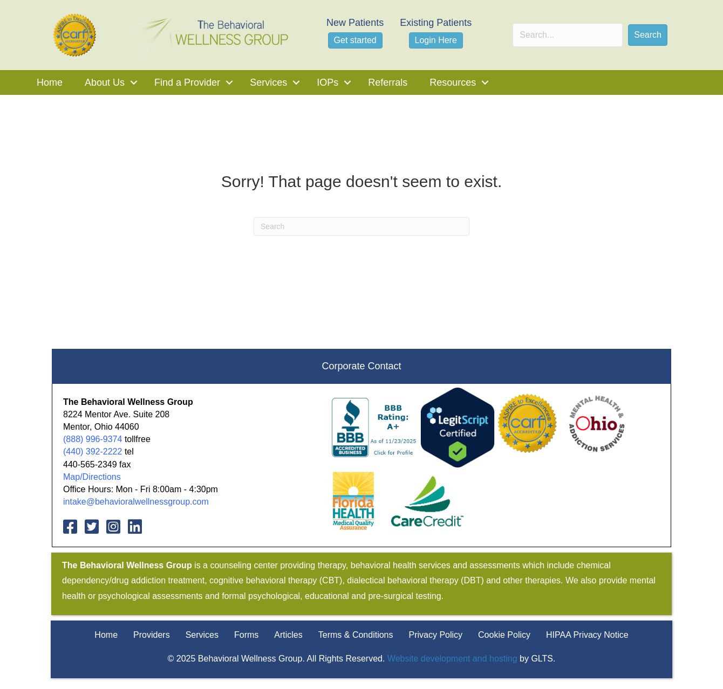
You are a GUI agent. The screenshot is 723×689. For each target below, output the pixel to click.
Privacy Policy (435, 634)
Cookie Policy (504, 634)
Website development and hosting (452, 658)
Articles (288, 634)
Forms (246, 634)
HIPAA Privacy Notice (587, 634)
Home (50, 82)
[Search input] (568, 35)
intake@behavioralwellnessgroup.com (136, 501)
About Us (105, 82)
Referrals (387, 82)
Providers (151, 634)
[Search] (361, 226)
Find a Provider (187, 82)
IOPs (327, 82)
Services (268, 82)
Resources (452, 82)
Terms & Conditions (355, 634)
